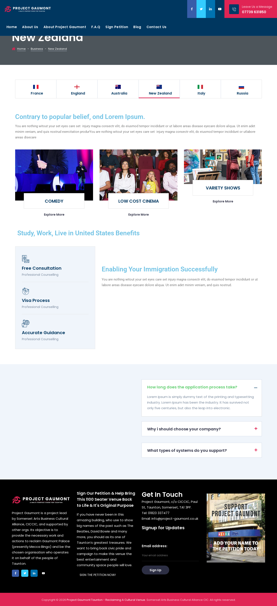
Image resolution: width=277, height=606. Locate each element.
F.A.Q (95, 27)
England (78, 93)
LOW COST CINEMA (138, 201)
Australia (119, 93)
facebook (192, 9)
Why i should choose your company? (184, 429)
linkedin (210, 9)
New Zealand (160, 93)
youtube (219, 9)
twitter (201, 9)
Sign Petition (116, 27)
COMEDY (54, 201)
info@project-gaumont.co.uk (174, 518)
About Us (30, 27)
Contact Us (157, 27)
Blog (137, 27)
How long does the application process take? (192, 387)
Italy (201, 93)
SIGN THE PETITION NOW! (98, 575)
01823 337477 (158, 513)
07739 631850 (254, 12)
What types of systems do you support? (187, 450)
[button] (202, 386)
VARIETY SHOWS (223, 188)
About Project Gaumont (64, 27)
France (37, 93)
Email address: (170, 552)
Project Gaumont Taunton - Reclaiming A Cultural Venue (106, 600)
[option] (35, 89)
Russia (242, 93)
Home (11, 27)
